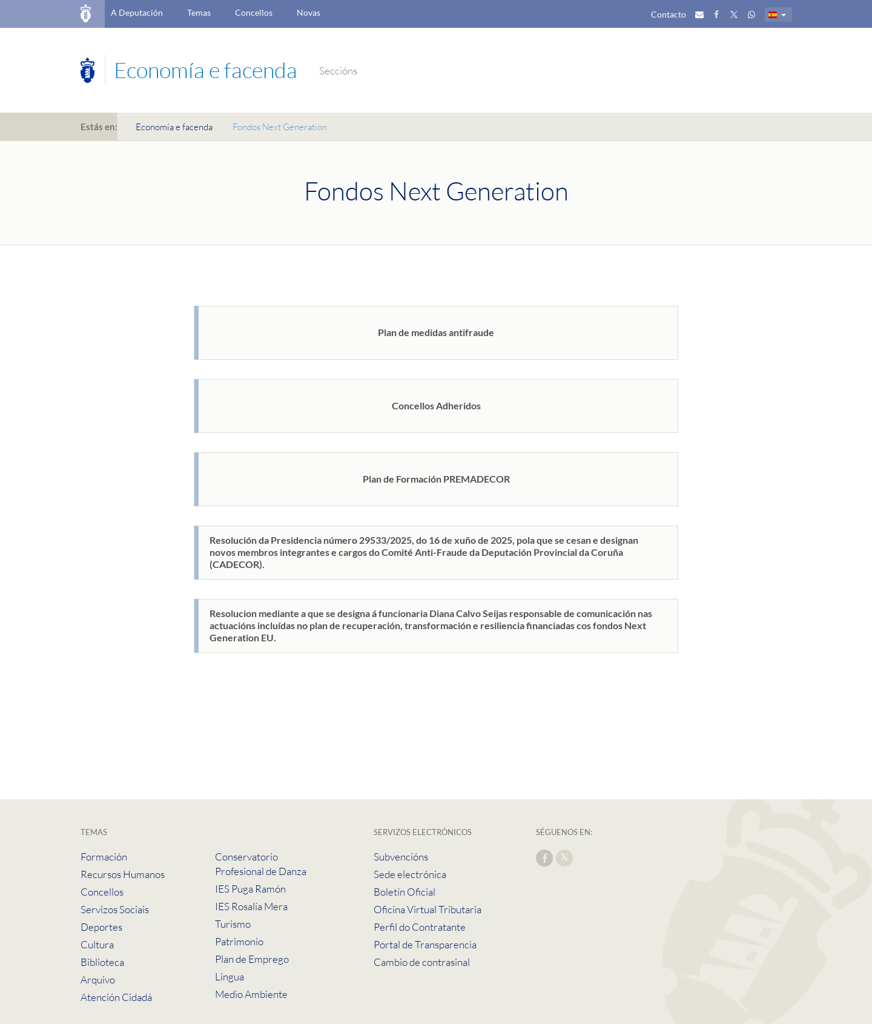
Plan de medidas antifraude (436, 332)
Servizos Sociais (115, 909)
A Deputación (137, 12)
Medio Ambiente (251, 994)
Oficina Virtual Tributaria (427, 909)
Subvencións (401, 856)
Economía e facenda (174, 127)
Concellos (253, 12)
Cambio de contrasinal (422, 962)
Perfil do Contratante (420, 926)
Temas (199, 12)
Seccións (338, 70)
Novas (308, 12)
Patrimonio (239, 941)
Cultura (97, 944)
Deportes (101, 926)
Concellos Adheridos (436, 405)
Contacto (668, 14)
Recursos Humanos (123, 874)
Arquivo (98, 979)
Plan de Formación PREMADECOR (436, 478)
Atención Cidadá (116, 997)
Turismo (233, 923)
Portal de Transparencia (425, 944)
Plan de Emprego (252, 959)
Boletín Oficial (404, 891)
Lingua (229, 976)
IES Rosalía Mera (251, 906)
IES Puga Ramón (250, 888)
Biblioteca (102, 962)
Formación (104, 856)
